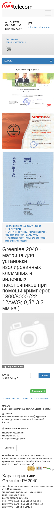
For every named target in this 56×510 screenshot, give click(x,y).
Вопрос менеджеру (39, 398)
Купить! (44, 375)
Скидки (25, 398)
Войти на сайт (13, 39)
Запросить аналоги (10, 398)
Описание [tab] (9, 448)
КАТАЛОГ (28, 61)
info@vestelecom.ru (39, 27)
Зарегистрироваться (16, 42)
